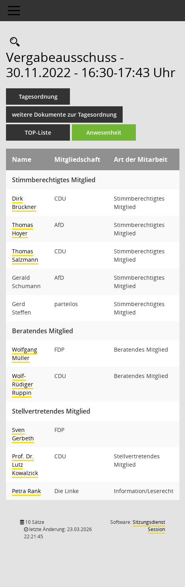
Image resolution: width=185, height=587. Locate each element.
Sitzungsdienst (149, 526)
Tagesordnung (38, 96)
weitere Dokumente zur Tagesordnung (64, 114)
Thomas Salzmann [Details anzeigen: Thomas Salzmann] (25, 255)
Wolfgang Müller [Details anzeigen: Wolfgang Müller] (24, 354)
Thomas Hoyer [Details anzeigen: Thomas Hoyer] (22, 229)
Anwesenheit (103, 132)
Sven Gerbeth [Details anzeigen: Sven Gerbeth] (23, 434)
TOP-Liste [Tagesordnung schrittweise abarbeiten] (38, 132)
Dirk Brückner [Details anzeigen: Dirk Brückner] (24, 203)
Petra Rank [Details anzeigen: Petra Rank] (26, 491)
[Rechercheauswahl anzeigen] (13, 42)
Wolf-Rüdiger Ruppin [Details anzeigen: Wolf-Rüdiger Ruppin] (22, 384)
